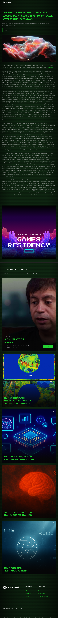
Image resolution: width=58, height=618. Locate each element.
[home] (7, 2)
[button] (53, 2)
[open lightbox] (29, 314)
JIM (26, 590)
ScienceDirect (50, 67)
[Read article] (29, 380)
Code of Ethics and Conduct (46, 596)
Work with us (42, 593)
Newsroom (41, 590)
